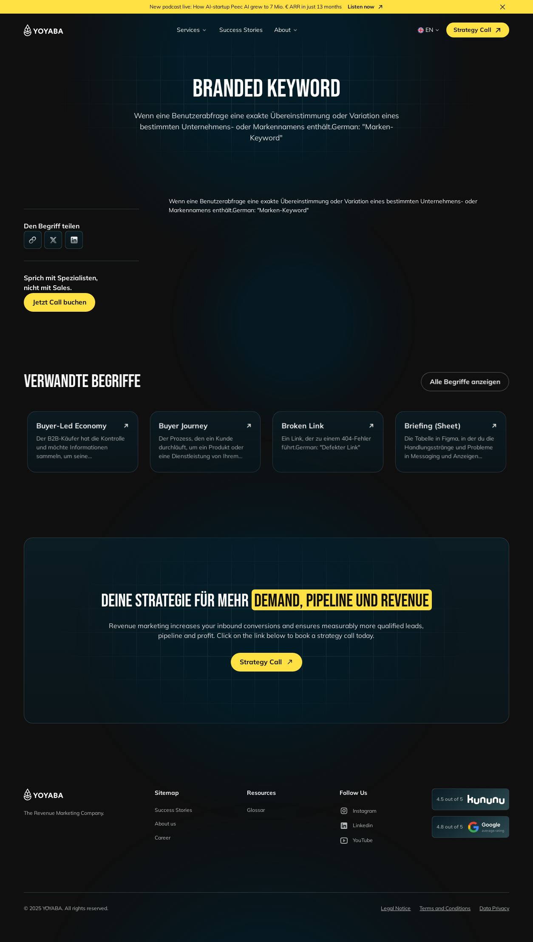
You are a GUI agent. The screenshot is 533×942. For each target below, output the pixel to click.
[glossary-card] (86, 447)
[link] (33, 240)
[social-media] (53, 240)
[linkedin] (74, 240)
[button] (192, 30)
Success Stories (241, 29)
